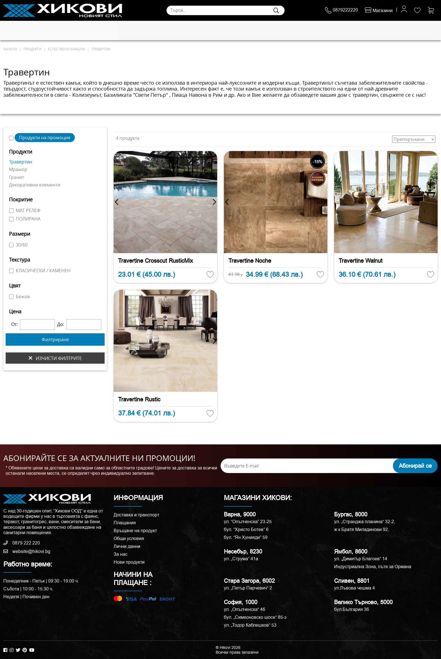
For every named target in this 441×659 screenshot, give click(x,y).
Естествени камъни (51, 31)
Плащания (125, 522)
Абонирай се (415, 466)
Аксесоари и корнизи (288, 31)
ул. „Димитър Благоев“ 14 (360, 558)
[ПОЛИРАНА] (11, 219)
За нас (120, 554)
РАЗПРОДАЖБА (342, 30)
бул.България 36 (351, 609)
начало (10, 49)
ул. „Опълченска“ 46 (244, 609)
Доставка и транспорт (136, 515)
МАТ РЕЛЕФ (24, 210)
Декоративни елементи (34, 185)
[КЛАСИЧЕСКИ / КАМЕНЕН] (11, 271)
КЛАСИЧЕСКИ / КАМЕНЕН (40, 270)
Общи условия (129, 538)
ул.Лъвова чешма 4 (354, 588)
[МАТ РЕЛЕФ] (11, 210)
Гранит (16, 177)
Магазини (379, 10)
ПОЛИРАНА (24, 219)
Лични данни (127, 546)
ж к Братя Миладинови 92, (361, 529)
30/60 (18, 245)
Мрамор (18, 169)
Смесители (124, 31)
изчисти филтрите (55, 358)
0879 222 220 (21, 543)
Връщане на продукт (135, 530)
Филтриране (55, 339)
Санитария (92, 31)
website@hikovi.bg (26, 551)
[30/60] (11, 245)
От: (14, 324)
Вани (252, 31)
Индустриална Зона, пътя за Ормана (372, 566)
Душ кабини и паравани (213, 31)
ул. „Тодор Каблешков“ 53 (250, 625)
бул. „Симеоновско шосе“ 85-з (255, 617)
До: (60, 324)
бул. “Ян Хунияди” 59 (245, 537)
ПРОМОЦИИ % (393, 30)
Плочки (14, 31)
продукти (32, 49)
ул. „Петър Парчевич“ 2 (248, 588)
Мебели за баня (161, 31)
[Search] (225, 10)
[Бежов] (11, 296)
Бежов (19, 296)
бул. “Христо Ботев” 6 (246, 529)
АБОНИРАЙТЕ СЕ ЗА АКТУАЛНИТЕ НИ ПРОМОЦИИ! (99, 458)
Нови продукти (129, 562)
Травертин (101, 49)
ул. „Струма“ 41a (241, 558)
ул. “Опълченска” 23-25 (248, 521)
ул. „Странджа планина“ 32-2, (364, 521)
